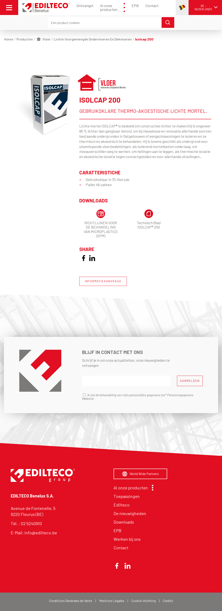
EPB (135, 5)
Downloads (124, 522)
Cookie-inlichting (143, 601)
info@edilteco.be (40, 532)
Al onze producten (112, 7)
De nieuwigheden (130, 513)
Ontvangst (84, 5)
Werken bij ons (127, 539)
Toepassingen (127, 496)
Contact (152, 5)
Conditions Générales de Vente (70, 601)
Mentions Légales (111, 601)
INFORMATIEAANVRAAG (103, 281)
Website (88, 398)
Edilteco (121, 505)
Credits (168, 601)
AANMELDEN (190, 380)
